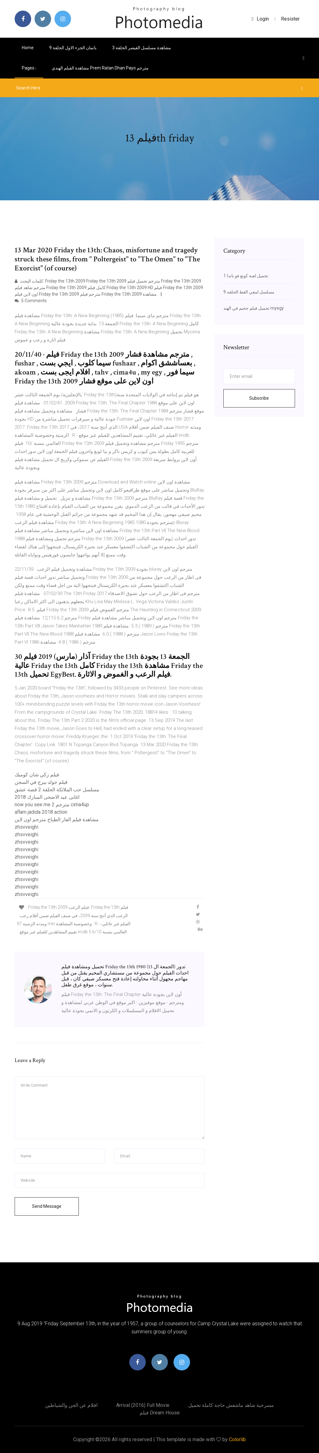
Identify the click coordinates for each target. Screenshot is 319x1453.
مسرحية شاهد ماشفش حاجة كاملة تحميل (231, 1405)
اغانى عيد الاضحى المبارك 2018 (47, 797)
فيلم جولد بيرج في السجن (41, 782)
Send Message (46, 1206)
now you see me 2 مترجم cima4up (52, 804)
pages (29, 67)
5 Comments (31, 300)
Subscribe (259, 398)
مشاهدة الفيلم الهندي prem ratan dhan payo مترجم (100, 67)
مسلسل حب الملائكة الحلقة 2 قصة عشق (57, 790)
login (260, 19)
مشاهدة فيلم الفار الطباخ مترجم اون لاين (57, 819)
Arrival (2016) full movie (142, 1405)
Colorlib (237, 1439)
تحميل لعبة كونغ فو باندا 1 (245, 275)
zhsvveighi (26, 827)
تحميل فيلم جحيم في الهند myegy (253, 308)
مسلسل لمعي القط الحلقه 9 (248, 291)
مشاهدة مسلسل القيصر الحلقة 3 (141, 47)
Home (28, 47)
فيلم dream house (160, 1413)
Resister (290, 19)
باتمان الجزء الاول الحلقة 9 (73, 47)
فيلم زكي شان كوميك (37, 775)
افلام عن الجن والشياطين (71, 1405)
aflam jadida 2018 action (41, 812)
